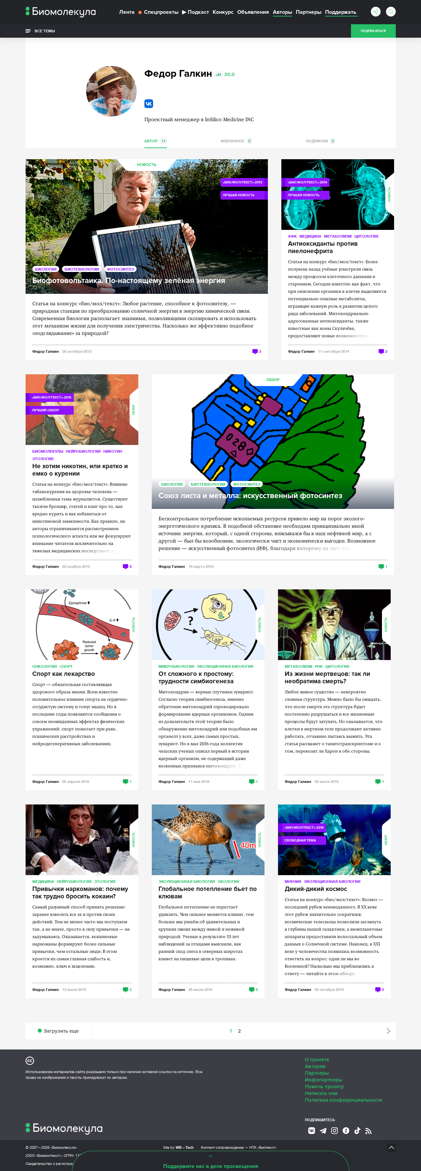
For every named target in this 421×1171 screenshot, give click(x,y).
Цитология (366, 236)
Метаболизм (338, 236)
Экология (228, 881)
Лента (127, 12)
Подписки (320, 141)
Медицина (310, 236)
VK (148, 103)
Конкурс (223, 12)
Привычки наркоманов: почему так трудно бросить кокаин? (80, 893)
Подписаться (373, 31)
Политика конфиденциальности (343, 1100)
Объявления (253, 12)
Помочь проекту (324, 1086)
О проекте (317, 1060)
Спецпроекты (158, 12)
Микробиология (176, 666)
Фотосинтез (120, 269)
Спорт (66, 666)
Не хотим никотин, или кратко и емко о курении (80, 470)
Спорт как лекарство (63, 674)
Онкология (44, 666)
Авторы (282, 12)
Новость (146, 164)
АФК (292, 236)
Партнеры (308, 12)
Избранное (236, 141)
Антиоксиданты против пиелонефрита (323, 247)
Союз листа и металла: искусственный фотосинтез (251, 496)
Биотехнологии (82, 269)
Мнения (293, 881)
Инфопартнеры (323, 1080)
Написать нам (321, 1093)
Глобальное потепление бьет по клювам (208, 893)
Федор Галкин (45, 351)
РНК (319, 666)
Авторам (315, 1066)
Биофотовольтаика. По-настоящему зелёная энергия (128, 280)
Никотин (112, 451)
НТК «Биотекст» (263, 1147)
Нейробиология (83, 451)
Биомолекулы (47, 451)
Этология (43, 458)
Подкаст (195, 12)
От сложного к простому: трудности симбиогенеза (196, 677)
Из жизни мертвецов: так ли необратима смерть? (327, 677)
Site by (178, 1147)
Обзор (134, 410)
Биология (46, 269)
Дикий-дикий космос (316, 889)
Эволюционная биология (225, 666)
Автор (155, 141)
